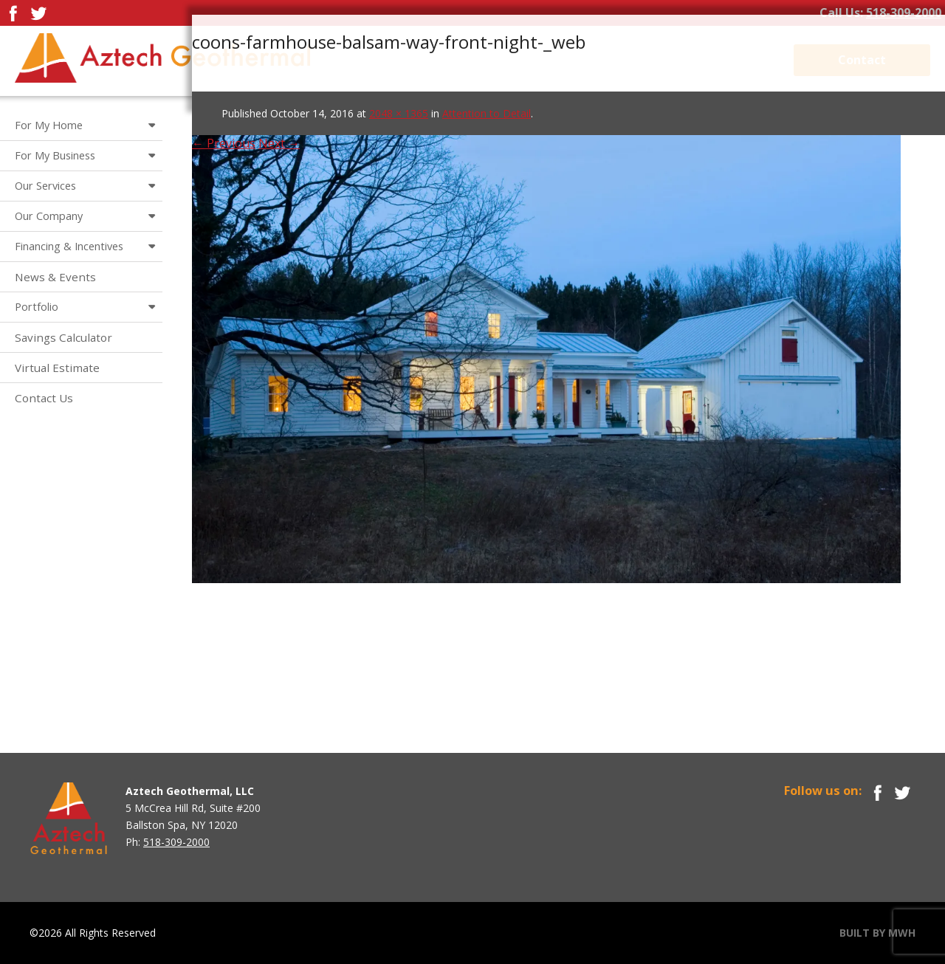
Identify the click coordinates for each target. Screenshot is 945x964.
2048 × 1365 (398, 113)
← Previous (223, 143)
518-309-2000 (903, 12)
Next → (279, 143)
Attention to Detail (486, 113)
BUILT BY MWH (877, 933)
